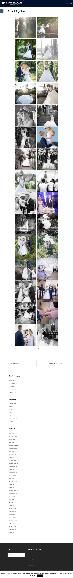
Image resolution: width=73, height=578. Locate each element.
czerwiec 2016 (13, 520)
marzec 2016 (12, 529)
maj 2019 (11, 469)
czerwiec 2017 (13, 502)
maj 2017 (11, 505)
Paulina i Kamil (12, 389)
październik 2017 (13, 490)
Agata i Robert (13, 386)
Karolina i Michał (13, 383)
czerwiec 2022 (13, 436)
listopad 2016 (12, 514)
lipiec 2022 (12, 433)
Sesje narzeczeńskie (14, 419)
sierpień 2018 (12, 475)
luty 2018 (11, 487)
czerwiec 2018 (13, 481)
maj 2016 (11, 523)
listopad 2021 (12, 439)
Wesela (11, 422)
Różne (10, 416)
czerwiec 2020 (13, 454)
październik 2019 (13, 463)
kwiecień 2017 (13, 508)
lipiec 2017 (12, 499)
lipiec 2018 (12, 478)
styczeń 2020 (12, 460)
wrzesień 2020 (13, 448)
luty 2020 (11, 457)
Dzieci (10, 410)
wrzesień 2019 (13, 466)
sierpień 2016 (12, 517)
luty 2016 (11, 532)
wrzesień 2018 (13, 472)
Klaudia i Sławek (13, 392)
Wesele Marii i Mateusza (55, 363)
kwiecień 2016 (13, 526)
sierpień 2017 (12, 496)
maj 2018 (11, 484)
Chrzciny (11, 407)
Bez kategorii (12, 404)
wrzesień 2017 (13, 493)
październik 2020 (13, 445)
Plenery (11, 413)
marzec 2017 (12, 511)
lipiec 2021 (12, 442)
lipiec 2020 (12, 451)
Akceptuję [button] (40, 576)
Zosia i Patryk (12, 380)
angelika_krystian (16, 363)
